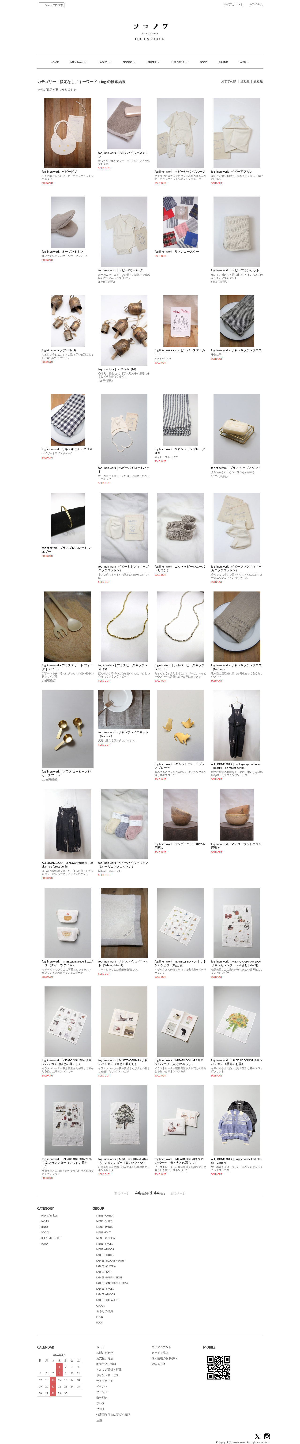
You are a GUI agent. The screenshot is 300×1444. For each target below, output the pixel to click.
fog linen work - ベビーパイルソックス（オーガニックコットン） (123, 864)
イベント (102, 1386)
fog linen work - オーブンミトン (62, 251)
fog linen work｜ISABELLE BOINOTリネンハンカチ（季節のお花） (236, 1062)
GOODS (45, 1232)
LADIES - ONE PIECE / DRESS (112, 1283)
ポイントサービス (107, 1375)
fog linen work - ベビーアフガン (231, 171)
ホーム (100, 1347)
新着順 (258, 81)
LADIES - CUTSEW (106, 1266)
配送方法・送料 (106, 1364)
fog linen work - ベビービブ (59, 171)
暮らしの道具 (104, 1311)
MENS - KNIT (103, 1232)
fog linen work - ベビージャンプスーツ (180, 171)
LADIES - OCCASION (107, 1300)
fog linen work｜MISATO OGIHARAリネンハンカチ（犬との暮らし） (122, 1062)
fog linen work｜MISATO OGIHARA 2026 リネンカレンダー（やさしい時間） (236, 963)
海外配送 (102, 1397)
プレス (100, 1403)
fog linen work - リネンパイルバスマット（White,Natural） (123, 963)
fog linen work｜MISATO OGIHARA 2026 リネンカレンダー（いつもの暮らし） (67, 1162)
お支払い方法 (104, 1358)
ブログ (100, 1409)
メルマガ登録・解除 (109, 1369)
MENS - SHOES (104, 1243)
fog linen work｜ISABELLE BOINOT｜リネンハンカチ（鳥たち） (180, 963)
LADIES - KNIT (104, 1271)
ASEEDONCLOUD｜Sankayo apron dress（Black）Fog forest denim (235, 765)
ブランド (102, 1392)
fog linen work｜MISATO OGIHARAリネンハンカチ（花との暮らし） (179, 1062)
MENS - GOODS (105, 1249)
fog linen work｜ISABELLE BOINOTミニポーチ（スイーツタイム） (67, 963)
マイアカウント (233, 4)
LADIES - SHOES (105, 1288)
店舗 (99, 1420)
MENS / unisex (49, 1215)
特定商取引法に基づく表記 (113, 1414)
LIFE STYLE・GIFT (51, 1238)
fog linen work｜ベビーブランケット (235, 270)
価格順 (245, 81)
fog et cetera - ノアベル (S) (59, 350)
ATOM (161, 1364)
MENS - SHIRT (104, 1221)
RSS (154, 1364)
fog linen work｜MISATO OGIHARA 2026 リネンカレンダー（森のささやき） (123, 1160)
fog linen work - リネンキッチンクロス (236, 350)
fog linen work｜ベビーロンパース (120, 270)
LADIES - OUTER (105, 1255)
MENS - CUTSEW (105, 1238)
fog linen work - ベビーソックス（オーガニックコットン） (236, 568)
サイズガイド (104, 1381)
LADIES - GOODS (105, 1294)
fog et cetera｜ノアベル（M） (118, 369)
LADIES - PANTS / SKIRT (109, 1277)
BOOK (99, 1322)
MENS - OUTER (104, 1215)
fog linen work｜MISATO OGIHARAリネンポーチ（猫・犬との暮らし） (179, 1160)
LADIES (45, 1221)
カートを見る (160, 1352)
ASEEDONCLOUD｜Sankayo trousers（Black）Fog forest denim (68, 864)
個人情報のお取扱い (164, 1358)
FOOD (203, 62)
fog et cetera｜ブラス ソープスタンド (236, 468)
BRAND (223, 62)
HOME (55, 62)
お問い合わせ (104, 1352)
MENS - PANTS (104, 1226)
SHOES (45, 1226)
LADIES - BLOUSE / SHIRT (110, 1260)
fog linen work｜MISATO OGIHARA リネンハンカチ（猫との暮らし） (67, 1062)
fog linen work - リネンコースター (177, 251)
